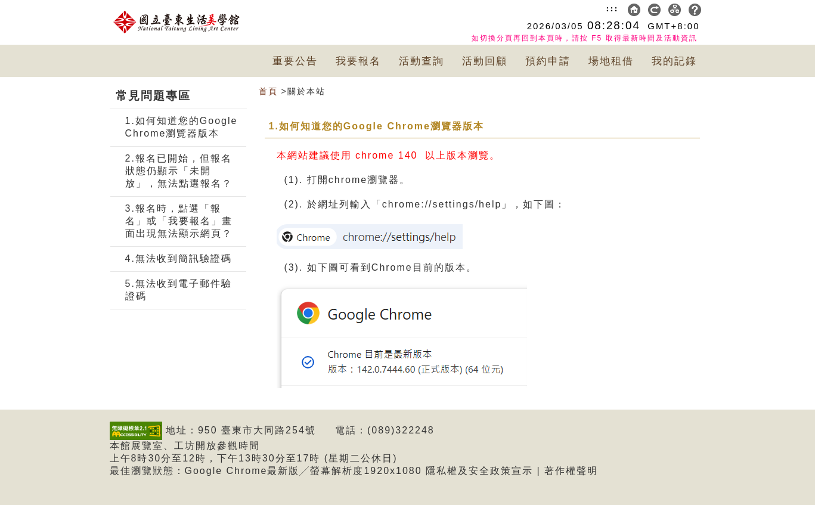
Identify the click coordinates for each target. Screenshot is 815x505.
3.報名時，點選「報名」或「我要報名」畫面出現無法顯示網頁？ (179, 220)
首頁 (268, 91)
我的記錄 (674, 61)
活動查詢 (421, 61)
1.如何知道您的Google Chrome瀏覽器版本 (181, 127)
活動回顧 (484, 61)
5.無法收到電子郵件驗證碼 (178, 289)
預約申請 (548, 61)
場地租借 (611, 61)
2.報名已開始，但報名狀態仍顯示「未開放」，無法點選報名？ (179, 170)
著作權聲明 (571, 471)
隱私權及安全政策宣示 (479, 471)
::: (612, 8)
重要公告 (295, 61)
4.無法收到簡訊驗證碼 (178, 258)
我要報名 (358, 61)
